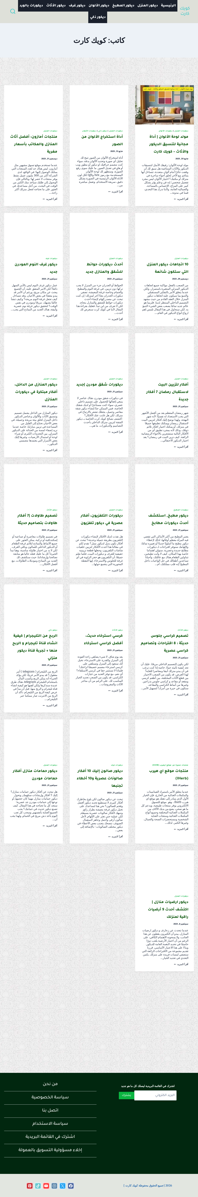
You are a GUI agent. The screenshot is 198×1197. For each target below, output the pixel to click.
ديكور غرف (77, 6)
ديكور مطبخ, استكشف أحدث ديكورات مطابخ (166, 552)
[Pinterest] (29, 1186)
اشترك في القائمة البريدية (50, 1137)
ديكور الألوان (99, 6)
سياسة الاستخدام (50, 1124)
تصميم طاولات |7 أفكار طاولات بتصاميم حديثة (36, 552)
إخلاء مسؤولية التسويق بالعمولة (50, 1150)
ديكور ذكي (98, 17)
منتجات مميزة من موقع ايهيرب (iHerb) (170, 825)
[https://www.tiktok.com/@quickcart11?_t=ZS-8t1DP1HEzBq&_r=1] (38, 1186)
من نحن (50, 1084)
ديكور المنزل (147, 6)
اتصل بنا (50, 1111)
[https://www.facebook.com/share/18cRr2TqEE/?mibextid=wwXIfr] (71, 1186)
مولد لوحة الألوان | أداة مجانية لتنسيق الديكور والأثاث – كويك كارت (164, 152)
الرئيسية (168, 6)
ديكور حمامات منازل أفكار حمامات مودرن (37, 837)
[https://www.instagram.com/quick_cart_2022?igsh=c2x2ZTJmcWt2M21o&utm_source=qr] (54, 1186)
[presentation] (164, 104)
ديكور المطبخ (123, 6)
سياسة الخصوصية (50, 1097)
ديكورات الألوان (166, 131)
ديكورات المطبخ (181, 540)
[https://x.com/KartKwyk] (62, 1186)
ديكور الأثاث (56, 6)
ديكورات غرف (51, 274)
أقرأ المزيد (181, 213)
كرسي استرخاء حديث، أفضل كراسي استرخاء (101, 687)
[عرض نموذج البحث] (12, 11)
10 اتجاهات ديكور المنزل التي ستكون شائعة (165, 286)
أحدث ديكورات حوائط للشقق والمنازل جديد (103, 286)
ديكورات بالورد (31, 6)
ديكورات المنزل (181, 131)
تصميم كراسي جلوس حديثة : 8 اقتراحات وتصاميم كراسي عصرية (165, 695)
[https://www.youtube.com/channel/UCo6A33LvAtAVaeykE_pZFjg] (46, 1186)
